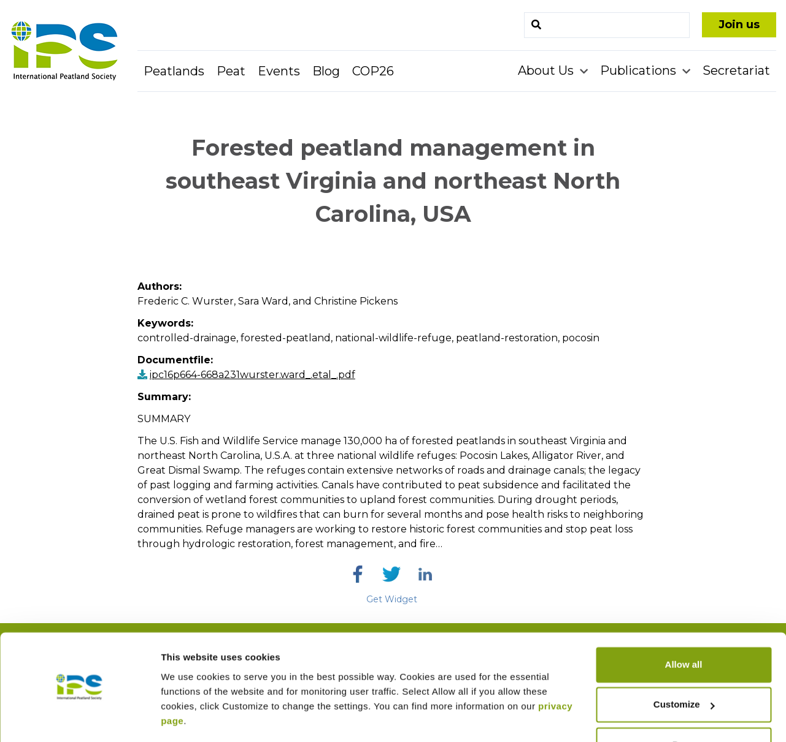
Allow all (684, 628)
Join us (739, 24)
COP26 (373, 71)
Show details (189, 718)
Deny (683, 708)
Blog (326, 71)
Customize (684, 667)
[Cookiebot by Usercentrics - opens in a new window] (79, 718)
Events (279, 71)
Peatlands (174, 71)
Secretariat (736, 70)
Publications (639, 70)
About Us (547, 70)
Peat (231, 71)
